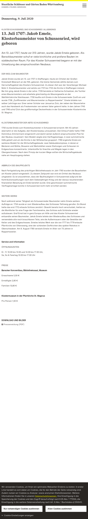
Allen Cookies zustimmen (60, 509)
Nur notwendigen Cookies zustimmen (21, 509)
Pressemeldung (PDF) (14, 324)
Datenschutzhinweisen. (46, 496)
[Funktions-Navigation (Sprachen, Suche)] (84, 5)
